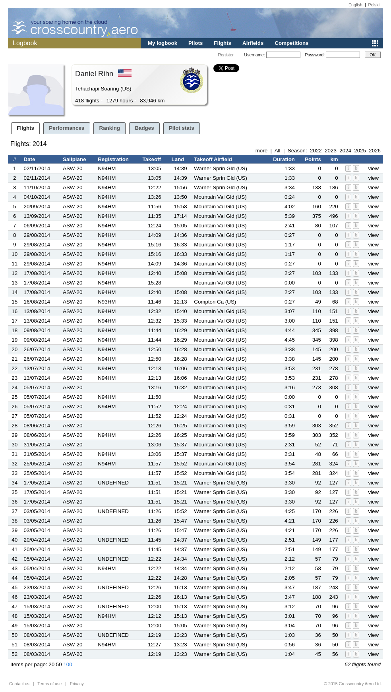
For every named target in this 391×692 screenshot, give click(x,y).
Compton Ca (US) (215, 302)
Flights (222, 43)
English (355, 4)
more (261, 151)
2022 (316, 151)
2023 (331, 151)
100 (67, 664)
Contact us (19, 683)
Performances (66, 128)
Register (226, 54)
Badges (144, 128)
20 (51, 664)
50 (59, 664)
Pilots (195, 43)
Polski (373, 4)
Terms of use (49, 683)
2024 (345, 151)
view (373, 168)
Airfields (252, 43)
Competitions (291, 43)
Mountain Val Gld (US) (220, 197)
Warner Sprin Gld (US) (220, 168)
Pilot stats (181, 128)
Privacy (77, 683)
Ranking (109, 128)
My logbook (162, 43)
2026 (375, 151)
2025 (360, 151)
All (278, 151)
